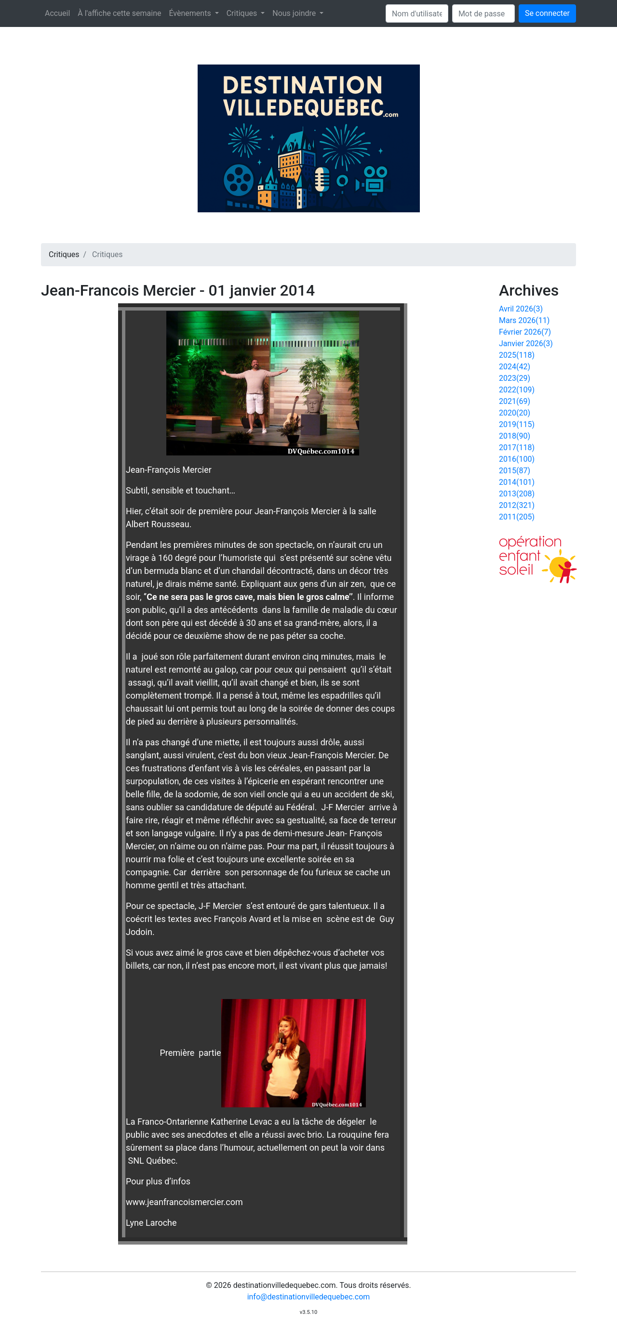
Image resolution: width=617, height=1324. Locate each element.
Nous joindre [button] (295, 13)
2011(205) (517, 516)
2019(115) (517, 424)
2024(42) (514, 366)
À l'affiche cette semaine (119, 13)
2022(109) (517, 389)
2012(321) (517, 505)
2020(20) (514, 412)
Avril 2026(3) (521, 308)
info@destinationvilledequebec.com (308, 1296)
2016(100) (517, 459)
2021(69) (514, 401)
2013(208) (517, 493)
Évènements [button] (191, 13)
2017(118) (517, 447)
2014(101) (517, 482)
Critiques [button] (243, 13)
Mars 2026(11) (524, 320)
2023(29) (514, 378)
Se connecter (547, 13)
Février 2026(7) (525, 332)
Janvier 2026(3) (526, 343)
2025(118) (517, 355)
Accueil (57, 13)
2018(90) (514, 436)
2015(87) (514, 470)
